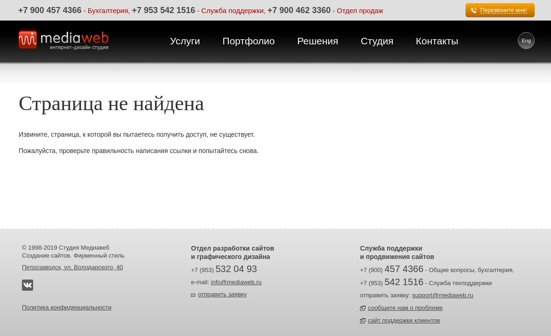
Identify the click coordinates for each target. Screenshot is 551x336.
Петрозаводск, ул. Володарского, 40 (72, 267)
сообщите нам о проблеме (405, 307)
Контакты (437, 40)
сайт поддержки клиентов (404, 320)
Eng (526, 40)
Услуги (185, 40)
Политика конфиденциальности (67, 307)
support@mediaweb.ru (442, 295)
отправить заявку (222, 294)
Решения (317, 40)
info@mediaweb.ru (236, 282)
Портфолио (249, 40)
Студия (376, 40)
